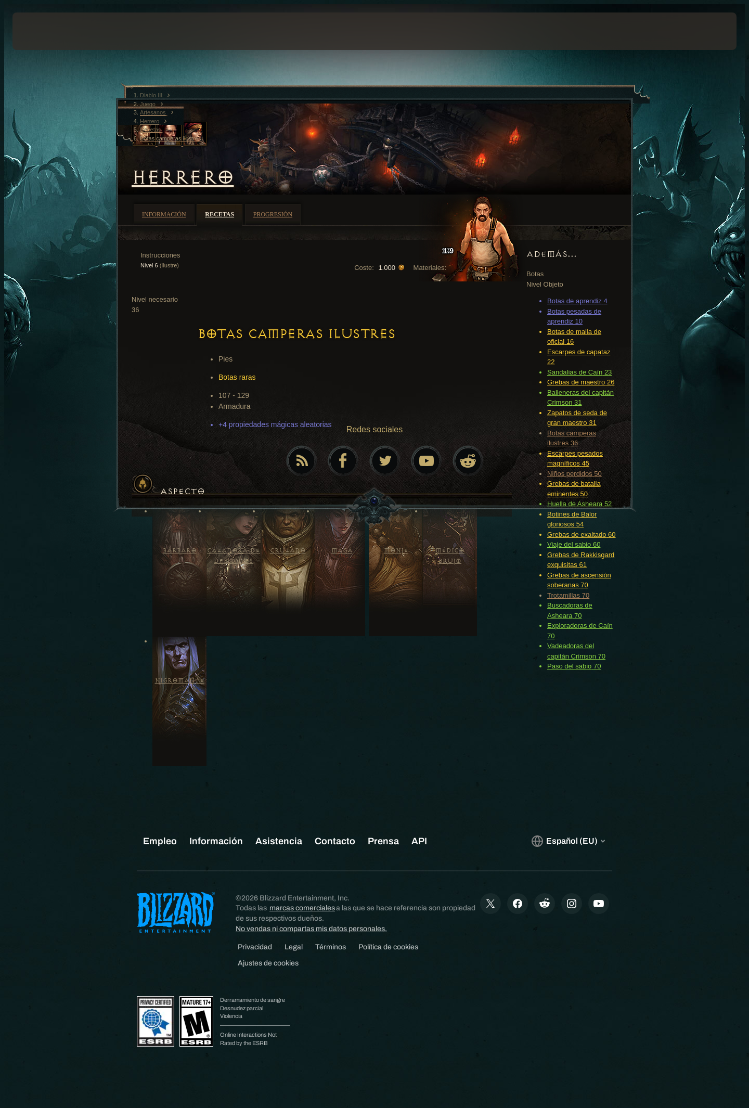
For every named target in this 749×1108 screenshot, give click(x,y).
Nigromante (179, 681)
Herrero (183, 177)
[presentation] (50, 31)
